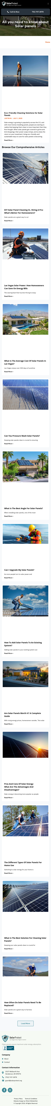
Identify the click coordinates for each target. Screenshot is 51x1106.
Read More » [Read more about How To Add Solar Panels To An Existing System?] (8, 653)
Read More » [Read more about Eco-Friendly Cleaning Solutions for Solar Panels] (8, 140)
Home (47, 42)
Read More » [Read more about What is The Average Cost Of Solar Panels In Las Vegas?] (8, 372)
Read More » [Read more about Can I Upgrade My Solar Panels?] (8, 578)
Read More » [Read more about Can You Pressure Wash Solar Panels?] (8, 444)
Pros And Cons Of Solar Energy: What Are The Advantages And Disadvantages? (19, 787)
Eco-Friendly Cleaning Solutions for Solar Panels (23, 114)
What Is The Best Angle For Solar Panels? (23, 508)
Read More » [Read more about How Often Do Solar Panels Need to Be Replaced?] (8, 1013)
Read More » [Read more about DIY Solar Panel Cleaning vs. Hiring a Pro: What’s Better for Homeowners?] (8, 221)
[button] (48, 3)
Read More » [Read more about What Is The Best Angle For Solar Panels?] (8, 516)
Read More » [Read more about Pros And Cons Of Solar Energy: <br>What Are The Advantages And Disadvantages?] (8, 798)
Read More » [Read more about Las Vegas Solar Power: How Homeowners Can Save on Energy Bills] (8, 296)
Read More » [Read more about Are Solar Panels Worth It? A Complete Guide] (8, 724)
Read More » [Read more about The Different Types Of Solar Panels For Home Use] (8, 873)
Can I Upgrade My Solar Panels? (19, 570)
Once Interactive (31, 1101)
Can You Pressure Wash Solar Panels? (22, 435)
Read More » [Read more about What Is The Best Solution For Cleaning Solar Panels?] (8, 949)
